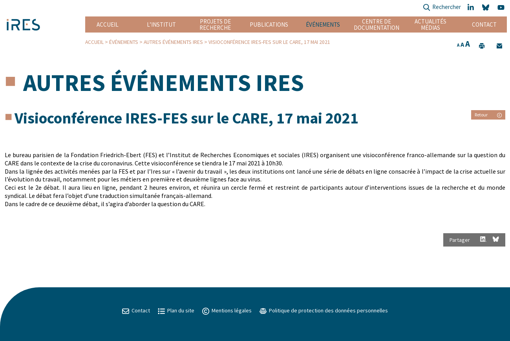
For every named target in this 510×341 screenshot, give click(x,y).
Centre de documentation (376, 24)
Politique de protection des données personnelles (324, 310)
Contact (484, 24)
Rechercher (442, 7)
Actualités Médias (430, 24)
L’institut (161, 24)
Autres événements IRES (173, 42)
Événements (323, 24)
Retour (488, 115)
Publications (269, 24)
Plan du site (176, 310)
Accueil (108, 24)
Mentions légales (227, 310)
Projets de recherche (215, 24)
